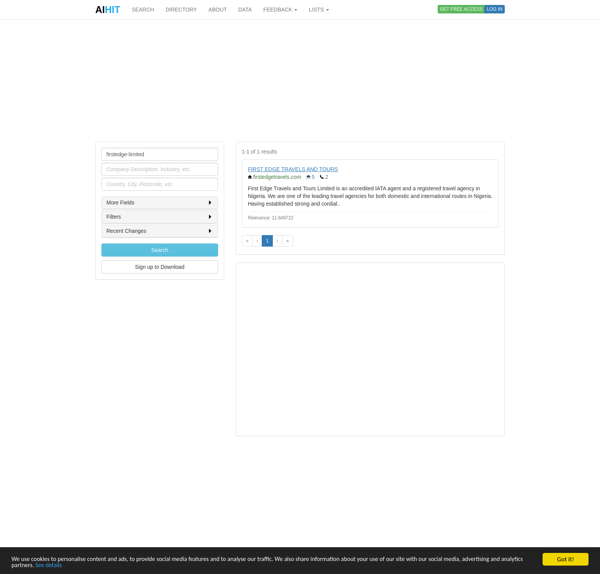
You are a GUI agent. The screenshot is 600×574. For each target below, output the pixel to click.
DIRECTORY (181, 10)
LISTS (319, 10)
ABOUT (218, 10)
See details (76, 565)
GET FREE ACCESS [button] (461, 9)
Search (159, 250)
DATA (245, 10)
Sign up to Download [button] (159, 267)
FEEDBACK (280, 10)
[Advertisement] (300, 80)
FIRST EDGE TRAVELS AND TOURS (293, 169)
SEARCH (143, 10)
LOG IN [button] (494, 9)
